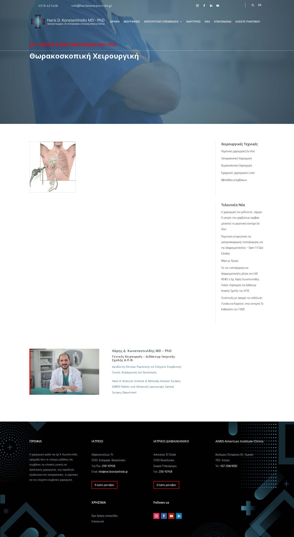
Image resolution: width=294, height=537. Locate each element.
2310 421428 (48, 5)
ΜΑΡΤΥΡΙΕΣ (193, 21)
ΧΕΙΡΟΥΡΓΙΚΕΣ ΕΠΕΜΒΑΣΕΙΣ (161, 21)
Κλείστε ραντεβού (104, 485)
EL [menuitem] (253, 5)
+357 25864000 (228, 466)
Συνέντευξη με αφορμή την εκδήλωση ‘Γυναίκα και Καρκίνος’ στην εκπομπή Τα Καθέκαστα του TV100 (242, 303)
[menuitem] (253, 5)
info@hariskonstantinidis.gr (91, 5)
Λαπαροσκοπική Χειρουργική (236, 158)
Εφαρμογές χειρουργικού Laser (238, 173)
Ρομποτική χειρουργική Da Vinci (238, 151)
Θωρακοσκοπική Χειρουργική (236, 165)
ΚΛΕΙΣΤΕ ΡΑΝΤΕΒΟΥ (248, 21)
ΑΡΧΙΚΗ (115, 21)
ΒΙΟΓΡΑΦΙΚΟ (132, 21)
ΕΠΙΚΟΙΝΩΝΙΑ (222, 21)
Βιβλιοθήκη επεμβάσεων (234, 180)
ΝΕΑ (207, 21)
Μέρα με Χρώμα (229, 260)
